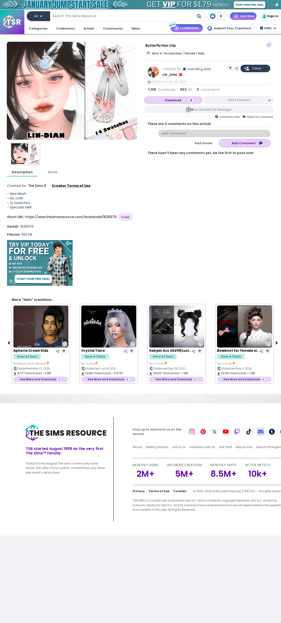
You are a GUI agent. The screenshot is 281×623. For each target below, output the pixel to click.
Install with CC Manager (213, 110)
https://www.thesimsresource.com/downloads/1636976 (71, 217)
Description (22, 172)
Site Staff (225, 447)
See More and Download (38, 379)
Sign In (270, 16)
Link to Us (179, 447)
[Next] (277, 342)
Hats (201, 53)
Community (113, 28)
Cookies (179, 491)
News (136, 28)
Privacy (139, 491)
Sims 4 (157, 53)
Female (190, 53)
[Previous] (9, 342)
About (137, 447)
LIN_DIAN (170, 74)
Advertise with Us (202, 447)
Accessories (173, 53)
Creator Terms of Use (71, 185)
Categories (38, 28)
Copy (125, 217)
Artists (89, 28)
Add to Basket (239, 100)
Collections (65, 28)
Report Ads (244, 447)
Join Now (247, 16)
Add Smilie (203, 143)
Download (173, 100)
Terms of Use (158, 491)
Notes (52, 172)
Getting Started (156, 447)
